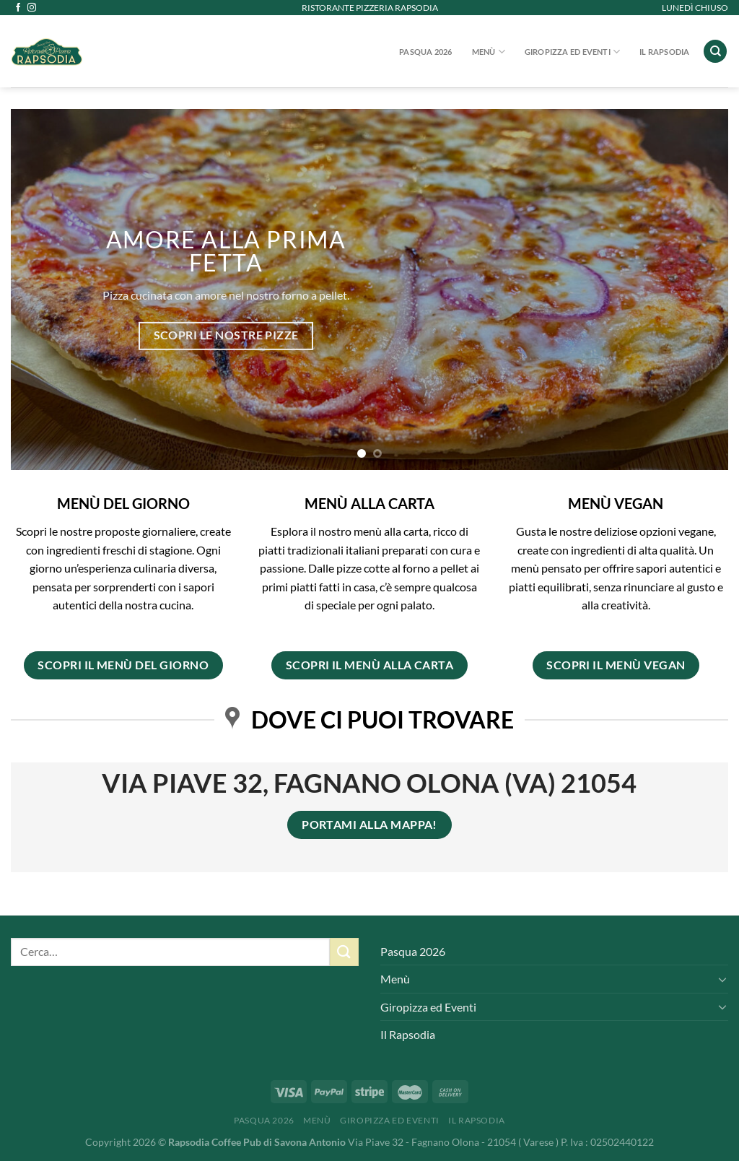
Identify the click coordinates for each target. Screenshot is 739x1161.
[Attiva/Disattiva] (722, 979)
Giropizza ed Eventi (573, 51)
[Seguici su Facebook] (18, 8)
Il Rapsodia (664, 51)
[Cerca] (715, 52)
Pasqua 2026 (425, 51)
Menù (488, 51)
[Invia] (344, 952)
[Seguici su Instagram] (31, 8)
